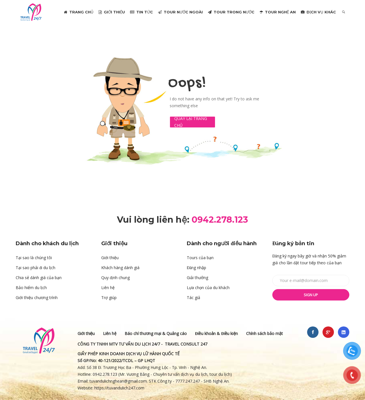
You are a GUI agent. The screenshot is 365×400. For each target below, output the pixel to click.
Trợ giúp (109, 297)
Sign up (311, 294)
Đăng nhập (196, 267)
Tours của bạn (200, 257)
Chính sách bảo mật (264, 333)
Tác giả (193, 297)
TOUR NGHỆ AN (277, 12)
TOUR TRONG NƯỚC (231, 12)
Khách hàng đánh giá (120, 267)
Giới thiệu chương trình (37, 297)
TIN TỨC (141, 12)
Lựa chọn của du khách (208, 287)
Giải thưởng (197, 277)
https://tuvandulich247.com (119, 388)
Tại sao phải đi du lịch (35, 267)
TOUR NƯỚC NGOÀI (180, 12)
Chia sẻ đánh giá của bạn (39, 277)
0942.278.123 (105, 374)
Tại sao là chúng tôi (34, 257)
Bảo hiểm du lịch (31, 287)
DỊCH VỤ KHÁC (318, 12)
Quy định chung (115, 277)
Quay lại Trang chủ (190, 122)
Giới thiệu (110, 257)
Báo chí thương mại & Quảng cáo (155, 333)
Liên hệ (108, 287)
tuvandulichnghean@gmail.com (118, 381)
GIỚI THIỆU (112, 12)
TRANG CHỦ (79, 12)
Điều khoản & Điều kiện (216, 333)
